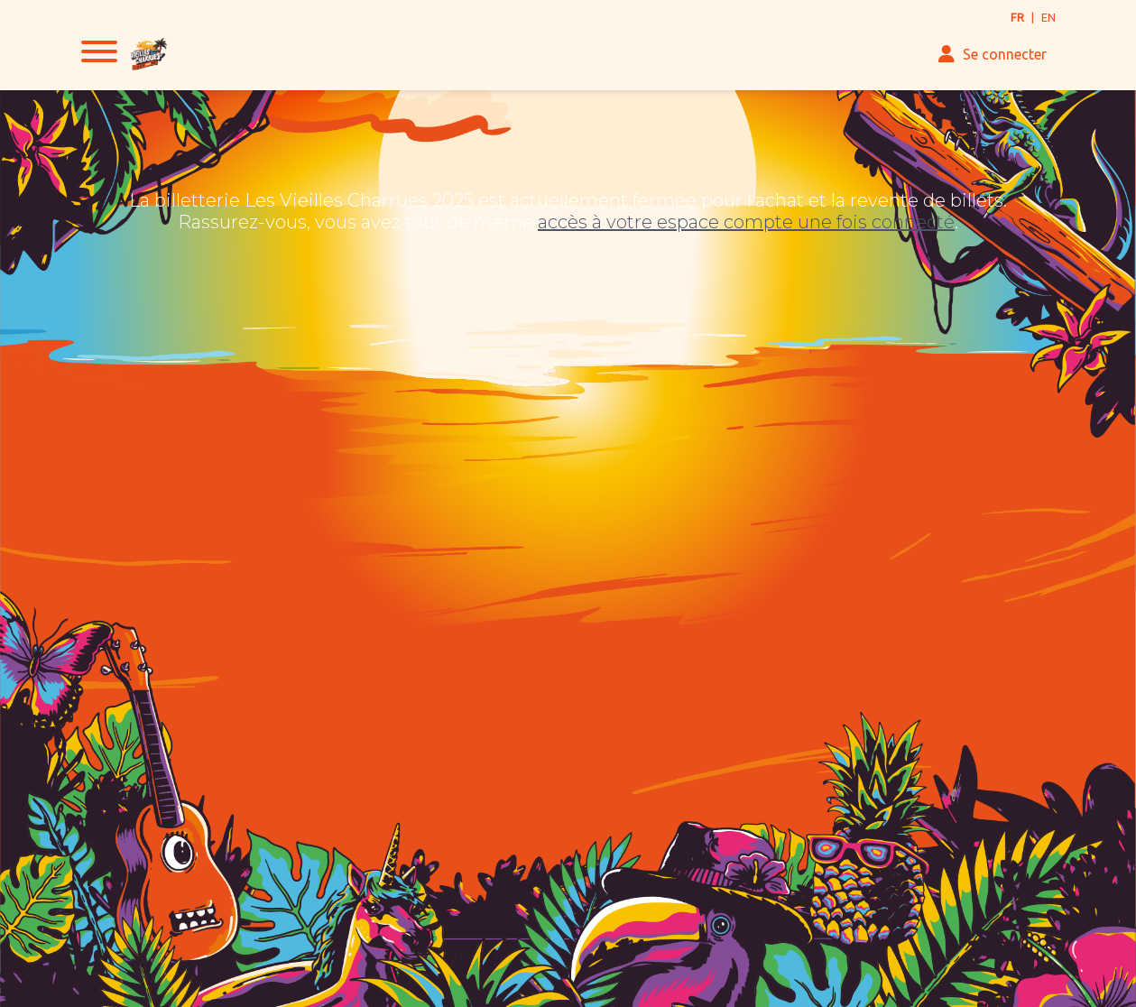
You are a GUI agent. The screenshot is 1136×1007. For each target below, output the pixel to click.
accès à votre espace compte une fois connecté (746, 222)
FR (1017, 17)
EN (1048, 17)
